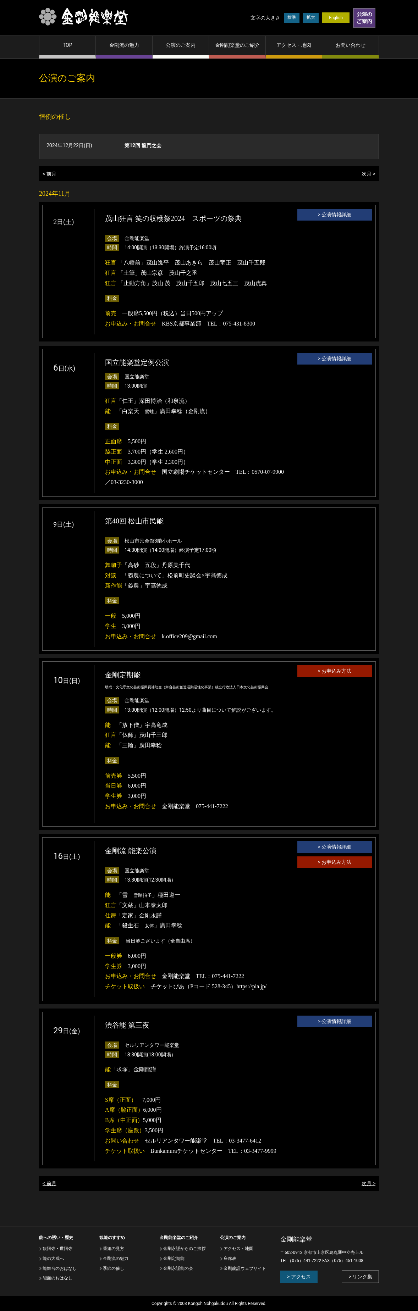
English (336, 17)
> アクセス (299, 1276)
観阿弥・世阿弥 (57, 1248)
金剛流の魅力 (124, 45)
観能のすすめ (112, 1237)
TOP (67, 45)
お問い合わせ (350, 45)
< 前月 (49, 174)
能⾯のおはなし (57, 1278)
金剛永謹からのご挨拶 (184, 1248)
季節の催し (113, 1268)
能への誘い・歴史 (56, 1237)
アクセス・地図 (293, 45)
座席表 (230, 1258)
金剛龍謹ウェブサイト (245, 1268)
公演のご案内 (181, 45)
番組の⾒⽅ (113, 1248)
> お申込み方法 (335, 671)
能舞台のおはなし (60, 1268)
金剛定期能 (174, 1258)
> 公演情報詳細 (335, 214)
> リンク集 (360, 1276)
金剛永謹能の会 (178, 1268)
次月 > (368, 174)
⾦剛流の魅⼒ (115, 1258)
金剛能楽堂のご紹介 (237, 45)
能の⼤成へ (53, 1258)
